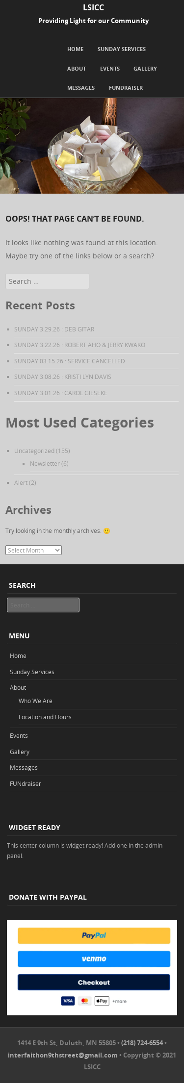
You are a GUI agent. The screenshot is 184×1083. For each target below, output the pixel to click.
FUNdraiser (126, 87)
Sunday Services (122, 48)
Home (75, 48)
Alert (20, 482)
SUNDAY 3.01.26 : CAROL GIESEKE (60, 393)
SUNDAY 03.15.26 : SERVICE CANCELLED (69, 361)
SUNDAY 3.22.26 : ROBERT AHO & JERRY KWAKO (79, 345)
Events (110, 68)
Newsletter (45, 463)
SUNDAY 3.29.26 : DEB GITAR (54, 329)
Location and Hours (45, 717)
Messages (81, 87)
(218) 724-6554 (142, 1042)
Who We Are (36, 701)
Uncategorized (34, 450)
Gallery (145, 68)
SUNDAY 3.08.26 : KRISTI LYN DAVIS (62, 376)
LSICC (93, 7)
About (76, 68)
